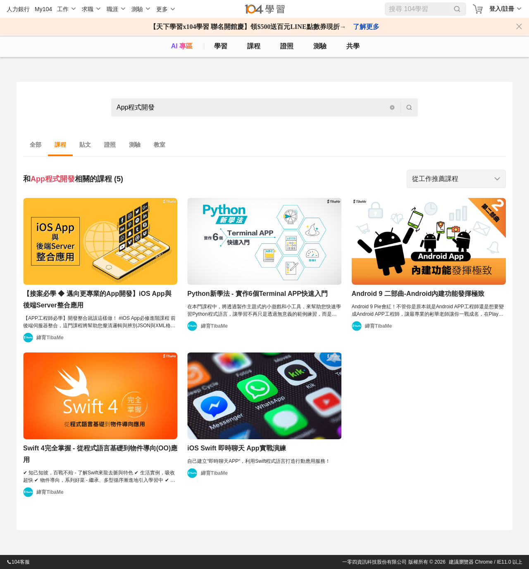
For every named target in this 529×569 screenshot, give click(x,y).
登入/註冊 (501, 8)
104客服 (18, 562)
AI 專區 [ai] (182, 46)
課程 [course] (253, 46)
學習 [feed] (220, 46)
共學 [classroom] (353, 46)
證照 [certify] (286, 46)
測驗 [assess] (319, 46)
